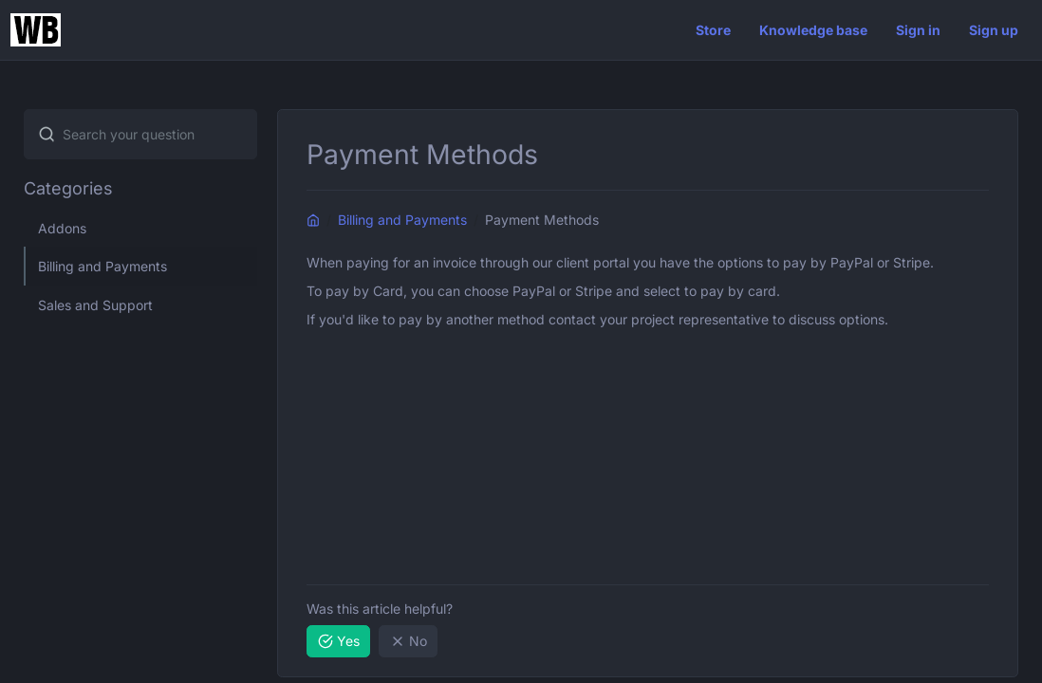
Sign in (918, 30)
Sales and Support (95, 305)
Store (713, 30)
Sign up (993, 30)
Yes (339, 641)
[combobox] (140, 134)
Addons (62, 228)
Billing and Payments (102, 266)
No (408, 641)
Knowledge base (813, 30)
